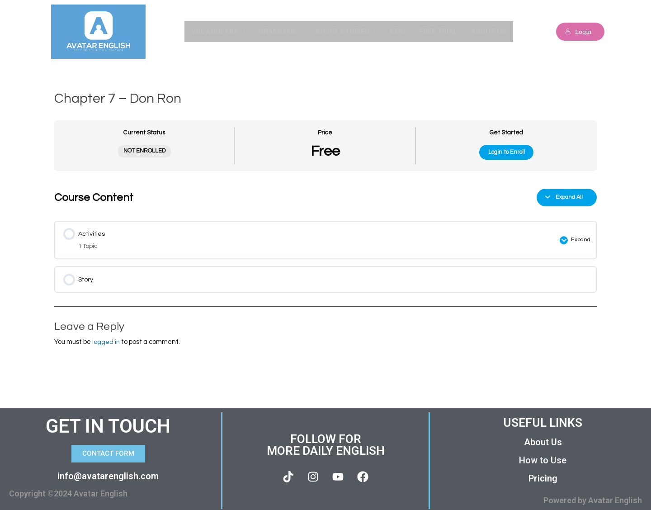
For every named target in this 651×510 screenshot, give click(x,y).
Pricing (542, 474)
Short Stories (345, 31)
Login (575, 31)
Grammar (280, 31)
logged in (106, 337)
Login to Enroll (506, 151)
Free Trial (438, 31)
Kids (398, 31)
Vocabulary (218, 31)
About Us (488, 31)
